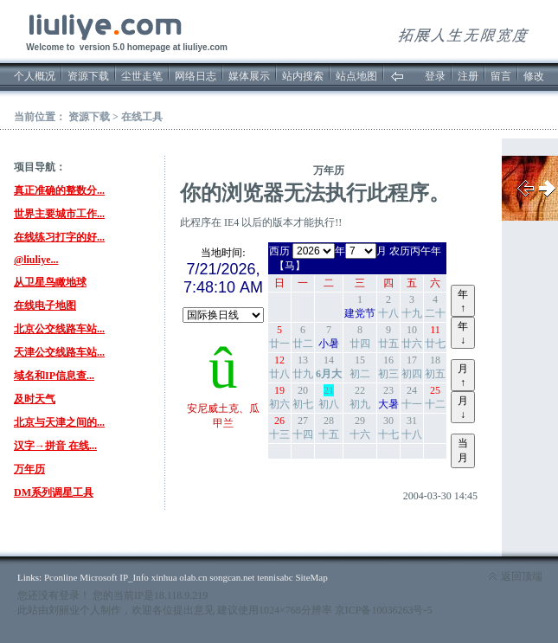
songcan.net (231, 577)
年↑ (463, 301)
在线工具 (142, 117)
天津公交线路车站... (59, 352)
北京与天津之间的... (59, 422)
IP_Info (134, 577)
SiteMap (311, 577)
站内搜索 (303, 76)
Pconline (61, 577)
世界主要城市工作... (59, 214)
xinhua (164, 577)
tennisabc (275, 577)
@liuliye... (36, 260)
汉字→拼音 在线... (55, 446)
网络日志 (195, 76)
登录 (435, 76)
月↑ (463, 376)
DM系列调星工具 (53, 492)
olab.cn (193, 577)
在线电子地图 (45, 305)
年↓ (463, 333)
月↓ (463, 408)
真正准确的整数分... (59, 190)
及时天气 (34, 399)
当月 (463, 450)
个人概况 (34, 76)
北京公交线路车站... (59, 329)
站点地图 (356, 76)
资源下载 (88, 76)
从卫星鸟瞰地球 (50, 282)
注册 (468, 76)
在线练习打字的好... (59, 237)
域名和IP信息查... (54, 376)
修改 (533, 76)
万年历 (29, 469)
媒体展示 (249, 76)
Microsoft (98, 577)
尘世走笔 (142, 76)
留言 (501, 76)
